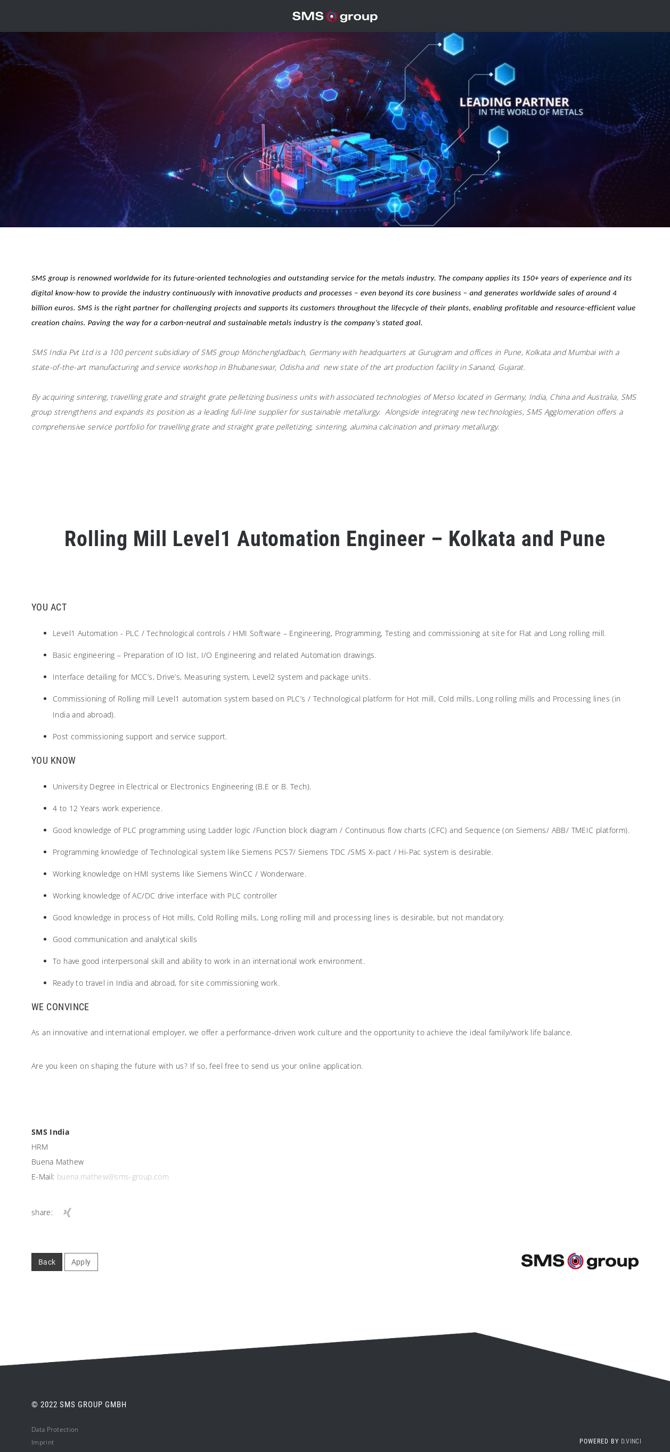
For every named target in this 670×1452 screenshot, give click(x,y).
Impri (39, 1445)
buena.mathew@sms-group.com (113, 1180)
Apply (81, 1265)
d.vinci (631, 1444)
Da (35, 1432)
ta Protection (59, 1432)
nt (51, 1445)
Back (46, 1265)
